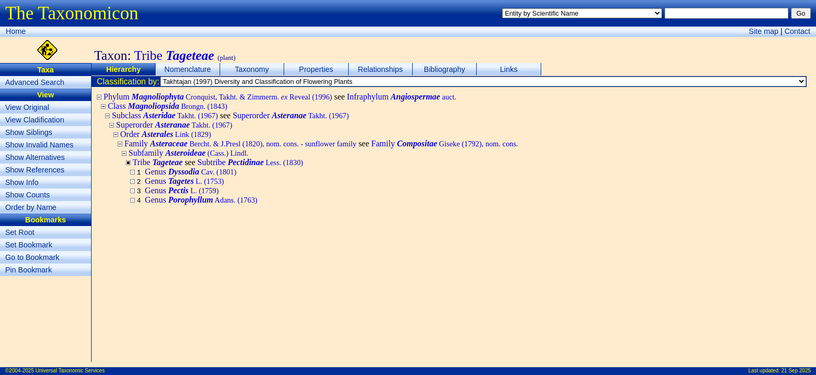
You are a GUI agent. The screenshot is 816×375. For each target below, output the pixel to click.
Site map (764, 31)
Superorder (291, 115)
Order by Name (30, 207)
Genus (190, 171)
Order (165, 134)
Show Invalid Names (39, 145)
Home (16, 31)
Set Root (19, 232)
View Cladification (34, 120)
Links (509, 69)
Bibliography (444, 69)
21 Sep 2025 (796, 370)
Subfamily (188, 152)
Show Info (22, 182)
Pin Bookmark (28, 270)
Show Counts (27, 195)
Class (167, 106)
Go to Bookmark (32, 257)
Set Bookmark (28, 245)
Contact (797, 31)
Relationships (380, 69)
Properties (316, 69)
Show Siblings (28, 132)
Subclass (165, 115)
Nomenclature (187, 69)
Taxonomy (252, 69)
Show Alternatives (35, 157)
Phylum (218, 96)
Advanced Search (35, 82)
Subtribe (250, 162)
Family (240, 143)
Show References (35, 170)
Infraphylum (401, 96)
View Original (27, 107)
